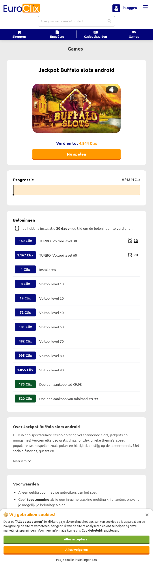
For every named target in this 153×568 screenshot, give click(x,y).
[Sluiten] (147, 514)
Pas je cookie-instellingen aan (76, 560)
